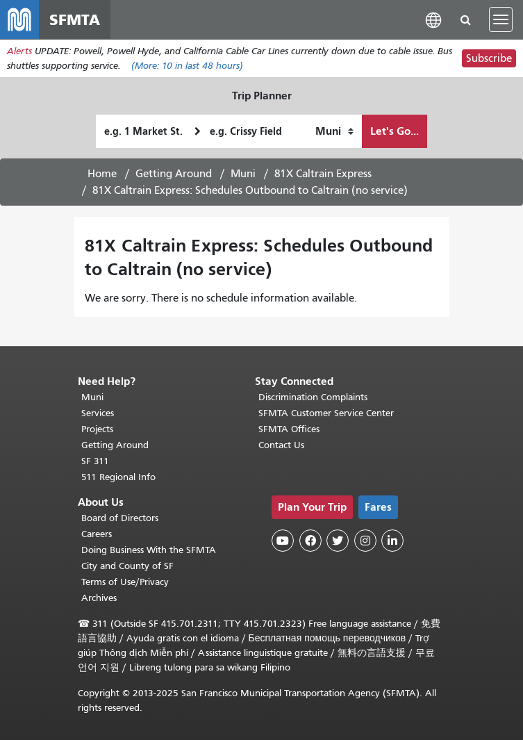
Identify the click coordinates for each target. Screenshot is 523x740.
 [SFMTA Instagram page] (365, 540)
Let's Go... (394, 131)
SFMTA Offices (288, 429)
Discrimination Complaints (312, 397)
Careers (96, 534)
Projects (97, 429)
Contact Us (281, 445)
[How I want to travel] (334, 131)
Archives (99, 598)
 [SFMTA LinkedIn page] (392, 540)
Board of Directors (119, 518)
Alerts (19, 51)
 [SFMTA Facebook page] (310, 540)
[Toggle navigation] (501, 19)
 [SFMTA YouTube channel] (282, 540)
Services (97, 413)
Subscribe (489, 58)
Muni (243, 173)
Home (102, 173)
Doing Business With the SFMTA (148, 550)
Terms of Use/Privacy (125, 582)
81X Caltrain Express (323, 173)
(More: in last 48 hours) (187, 66)
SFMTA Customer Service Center (326, 413)
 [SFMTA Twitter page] (337, 540)
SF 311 (95, 461)
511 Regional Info (118, 477)
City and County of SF (127, 566)
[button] (433, 19)
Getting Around (173, 173)
